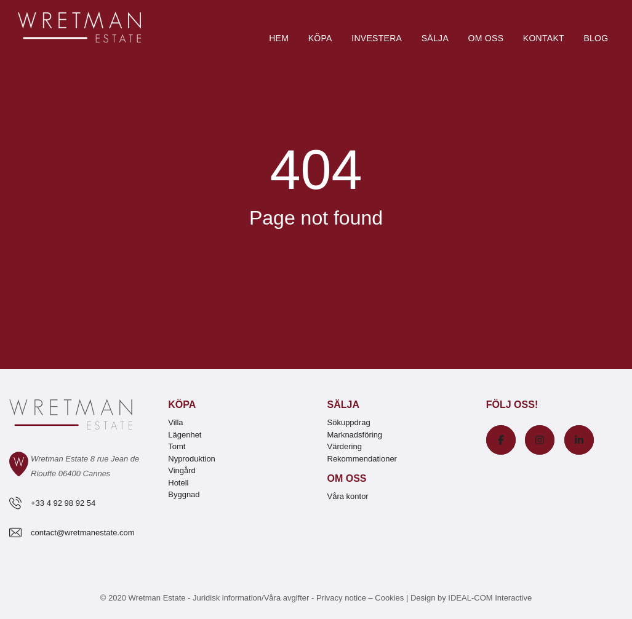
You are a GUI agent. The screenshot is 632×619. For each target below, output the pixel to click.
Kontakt (543, 38)
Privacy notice (341, 597)
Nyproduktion (191, 458)
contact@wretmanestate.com (83, 532)
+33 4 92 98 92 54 (63, 503)
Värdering (344, 446)
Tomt (176, 446)
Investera (376, 38)
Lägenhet (184, 434)
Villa (175, 422)
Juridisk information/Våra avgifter (252, 597)
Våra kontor (348, 496)
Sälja (435, 38)
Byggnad (183, 494)
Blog (595, 38)
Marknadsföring (355, 434)
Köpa (320, 38)
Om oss (485, 38)
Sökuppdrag (348, 422)
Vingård (182, 470)
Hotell (178, 482)
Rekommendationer (362, 458)
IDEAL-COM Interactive (490, 597)
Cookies (389, 597)
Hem (279, 38)
